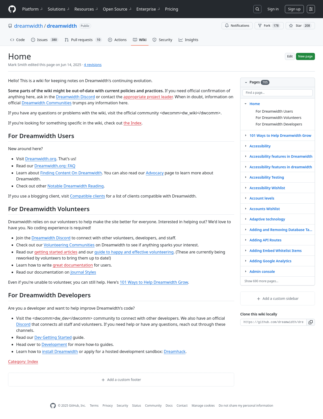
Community (153, 405)
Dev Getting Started (53, 337)
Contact (182, 405)
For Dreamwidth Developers (279, 124)
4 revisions (93, 64)
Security (122, 405)
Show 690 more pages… (261, 281)
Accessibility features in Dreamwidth (281, 156)
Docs (169, 405)
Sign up (294, 9)
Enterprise (149, 9)
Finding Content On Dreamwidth (71, 173)
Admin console (262, 271)
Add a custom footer (121, 379)
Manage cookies (203, 405)
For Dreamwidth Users (274, 111)
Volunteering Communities (69, 245)
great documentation (73, 265)
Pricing (171, 9)
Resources (86, 9)
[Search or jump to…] (257, 9)
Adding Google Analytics (270, 261)
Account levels (262, 198)
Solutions (59, 9)
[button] (311, 322)
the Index (133, 123)
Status (136, 405)
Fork (269, 25)
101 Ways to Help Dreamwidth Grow (154, 282)
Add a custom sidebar (278, 298)
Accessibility (260, 146)
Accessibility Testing (267, 177)
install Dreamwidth (60, 351)
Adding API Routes (265, 240)
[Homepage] (12, 9)
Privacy (108, 405)
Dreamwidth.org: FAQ (54, 166)
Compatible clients (87, 196)
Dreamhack (174, 351)
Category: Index (23, 361)
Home (255, 103)
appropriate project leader (148, 97)
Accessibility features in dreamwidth (281, 167)
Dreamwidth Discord (75, 97)
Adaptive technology (267, 219)
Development (54, 344)
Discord (23, 324)
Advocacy (155, 173)
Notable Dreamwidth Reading (75, 186)
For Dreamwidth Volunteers (278, 117)
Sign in (273, 9)
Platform (33, 9)
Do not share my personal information (246, 405)
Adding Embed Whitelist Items (276, 250)
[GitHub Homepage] (53, 406)
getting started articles (55, 252)
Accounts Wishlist (265, 208)
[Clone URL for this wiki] (273, 322)
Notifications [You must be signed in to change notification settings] (237, 25)
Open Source (117, 9)
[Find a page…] (278, 92)
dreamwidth (28, 25)
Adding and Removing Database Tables (281, 229)
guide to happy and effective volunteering (134, 252)
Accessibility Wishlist (267, 187)
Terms (94, 405)
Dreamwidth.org (40, 159)
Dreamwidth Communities (47, 103)
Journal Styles (83, 272)
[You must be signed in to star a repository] (300, 25)
